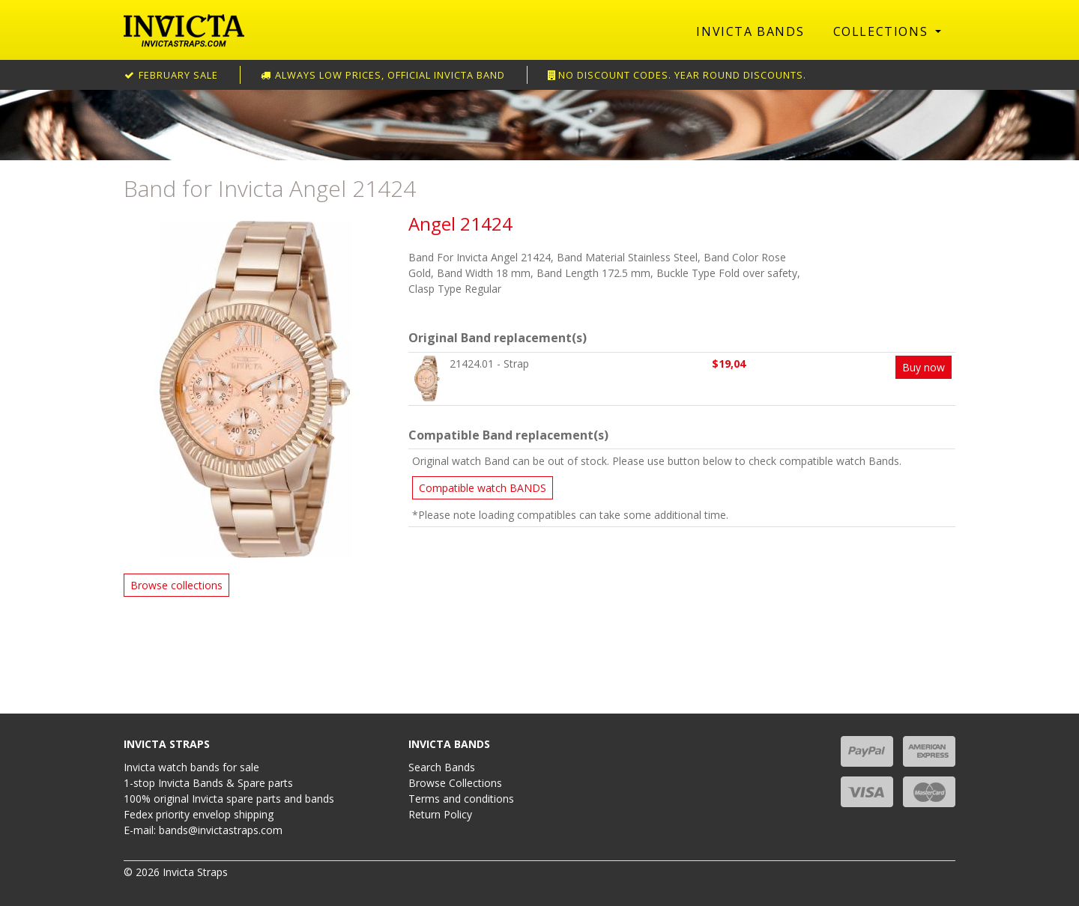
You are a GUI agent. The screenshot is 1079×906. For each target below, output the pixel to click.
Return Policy (440, 814)
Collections (882, 31)
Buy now (923, 367)
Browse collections (176, 585)
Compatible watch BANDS (482, 488)
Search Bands (441, 767)
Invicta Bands (750, 31)
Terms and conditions (461, 798)
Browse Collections (455, 783)
